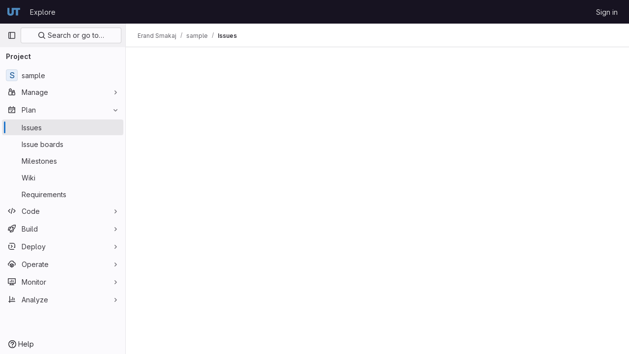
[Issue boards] (62, 144)
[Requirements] (62, 194)
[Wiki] (62, 177)
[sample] (62, 75)
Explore (43, 12)
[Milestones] (62, 161)
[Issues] (62, 127)
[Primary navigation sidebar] (12, 35)
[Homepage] (13, 12)
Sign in (607, 12)
